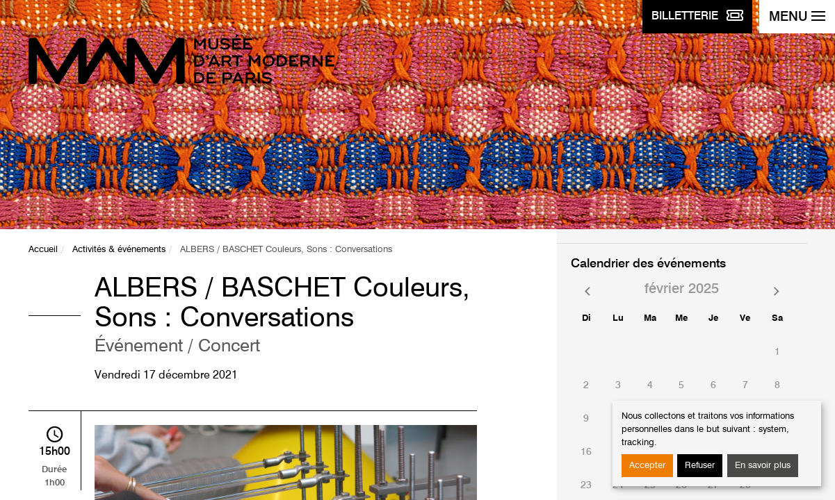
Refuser (700, 465)
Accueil (43, 249)
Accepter (647, 465)
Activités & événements (118, 249)
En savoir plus (763, 465)
